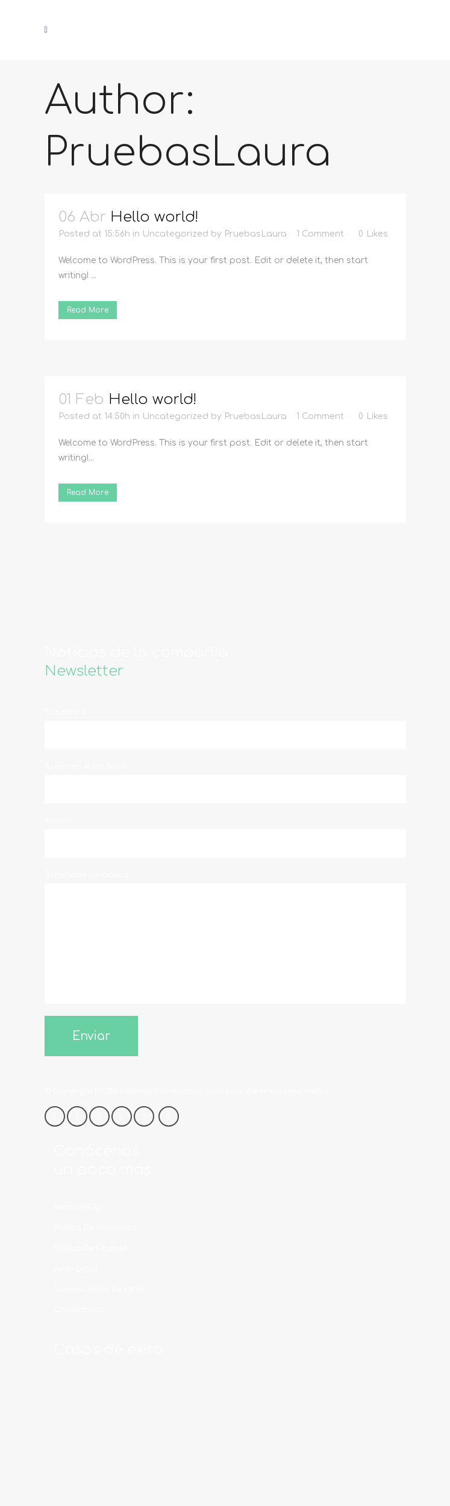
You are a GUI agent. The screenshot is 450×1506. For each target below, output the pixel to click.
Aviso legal (76, 1269)
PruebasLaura (255, 233)
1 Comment (320, 233)
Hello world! (154, 217)
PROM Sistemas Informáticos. (149, 1091)
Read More (87, 310)
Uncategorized (175, 233)
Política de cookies (90, 1248)
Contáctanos (79, 1309)
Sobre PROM (77, 1207)
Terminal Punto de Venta (99, 1289)
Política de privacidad (95, 1228)
